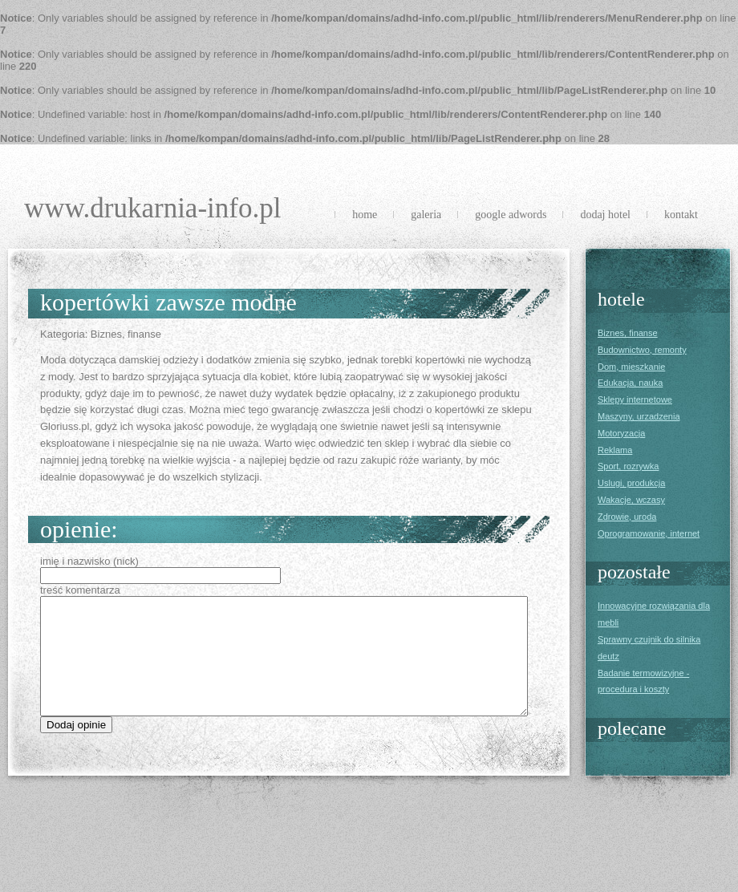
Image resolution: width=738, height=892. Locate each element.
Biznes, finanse (628, 333)
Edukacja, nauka (630, 382)
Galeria (426, 215)
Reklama (615, 450)
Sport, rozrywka (628, 466)
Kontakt (681, 215)
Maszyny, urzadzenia (639, 416)
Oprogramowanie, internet (648, 533)
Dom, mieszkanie (631, 366)
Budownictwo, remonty (642, 350)
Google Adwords (510, 215)
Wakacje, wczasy (631, 500)
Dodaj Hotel (605, 215)
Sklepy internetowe (635, 399)
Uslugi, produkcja (631, 483)
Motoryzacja (621, 433)
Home (364, 215)
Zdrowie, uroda (627, 516)
